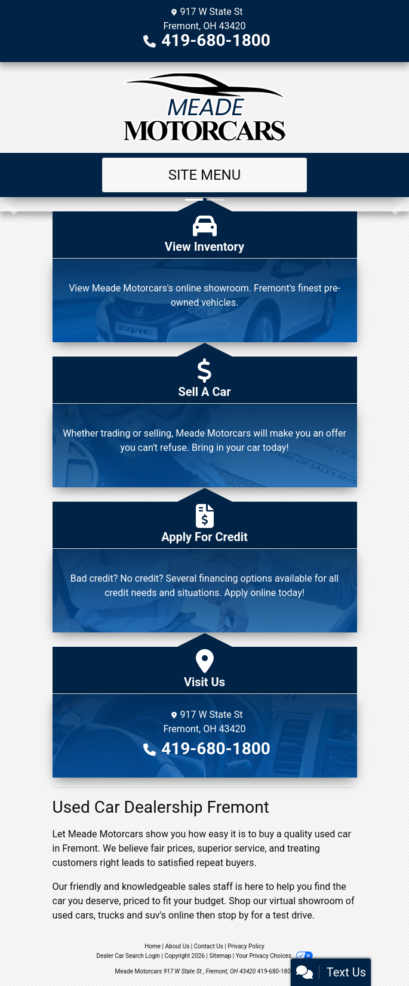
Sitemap (220, 956)
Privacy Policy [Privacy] (246, 946)
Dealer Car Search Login (128, 956)
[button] (10, 204)
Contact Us (208, 946)
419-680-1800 (215, 40)
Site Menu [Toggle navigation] (204, 175)
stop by (232, 915)
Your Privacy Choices (274, 956)
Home (152, 946)
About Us (177, 946)
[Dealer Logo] (204, 107)
